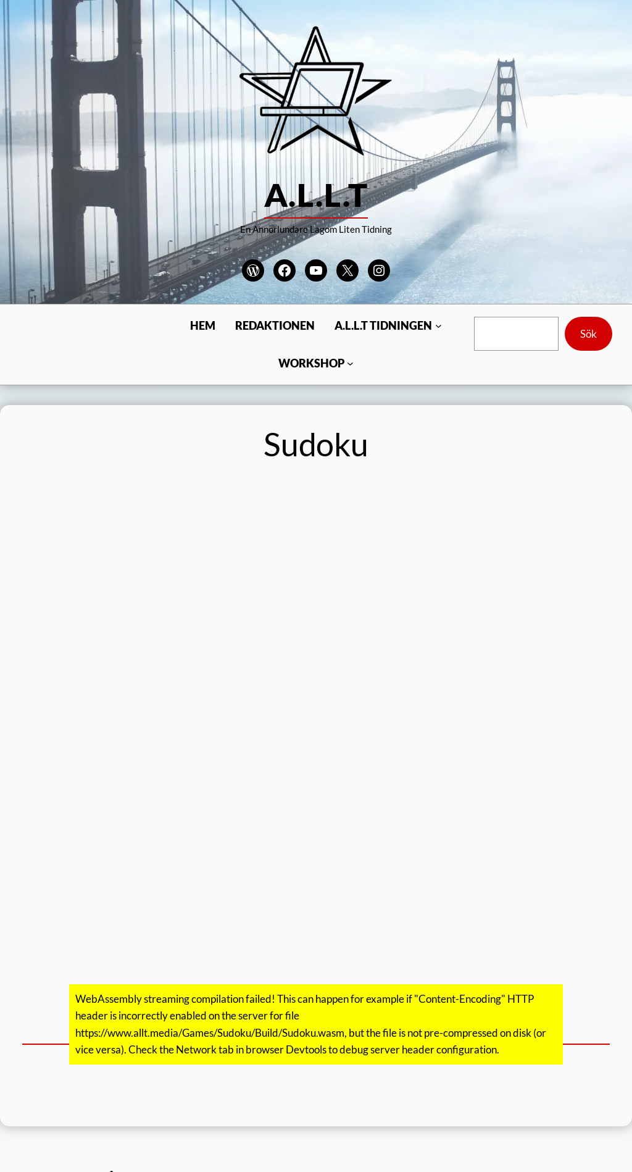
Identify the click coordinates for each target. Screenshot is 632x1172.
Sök (588, 333)
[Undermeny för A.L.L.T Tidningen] (438, 325)
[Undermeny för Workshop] (350, 363)
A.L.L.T (316, 194)
